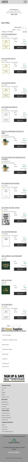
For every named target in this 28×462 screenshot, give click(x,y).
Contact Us (4, 388)
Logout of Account (6, 408)
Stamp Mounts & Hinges (7, 349)
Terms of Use (4, 427)
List (25, 31)
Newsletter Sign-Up (6, 415)
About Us (4, 425)
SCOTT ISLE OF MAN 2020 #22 (9, 34)
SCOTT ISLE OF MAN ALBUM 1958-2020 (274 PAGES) (13, 132)
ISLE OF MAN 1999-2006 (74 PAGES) (11, 208)
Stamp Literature (5, 363)
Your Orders (4, 406)
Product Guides (5, 419)
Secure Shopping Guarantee (7, 431)
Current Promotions (6, 413)
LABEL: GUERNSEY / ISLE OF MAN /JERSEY (12, 256)
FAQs (3, 390)
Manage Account (5, 404)
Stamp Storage (5, 354)
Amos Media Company (17, 458)
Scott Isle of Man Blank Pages (9, 232)
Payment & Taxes (5, 397)
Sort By (13, 29)
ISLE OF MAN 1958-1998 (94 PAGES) (11, 183)
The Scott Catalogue (6, 335)
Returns (3, 394)
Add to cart (20, 47)
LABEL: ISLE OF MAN (6, 280)
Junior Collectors (5, 366)
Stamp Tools (4, 359)
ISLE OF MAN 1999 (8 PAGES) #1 (9, 107)
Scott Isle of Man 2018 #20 (9, 83)
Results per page (17, 27)
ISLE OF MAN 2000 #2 (7, 304)
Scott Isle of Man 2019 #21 (9, 58)
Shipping (3, 392)
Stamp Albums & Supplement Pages (9, 340)
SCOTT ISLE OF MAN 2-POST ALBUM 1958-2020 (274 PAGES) (13, 158)
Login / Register (5, 402)
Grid (23, 31)
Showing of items (7, 31)
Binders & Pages (5, 344)
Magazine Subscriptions (6, 417)
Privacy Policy (4, 429)
